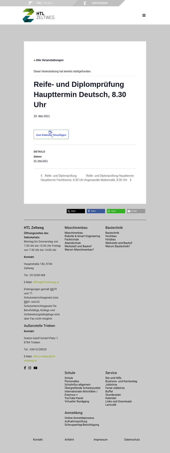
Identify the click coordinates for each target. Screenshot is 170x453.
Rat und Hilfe (113, 378)
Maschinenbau (74, 232)
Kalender (110, 398)
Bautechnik (112, 232)
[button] (76, 211)
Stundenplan (113, 394)
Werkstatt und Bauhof (78, 246)
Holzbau (110, 239)
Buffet (109, 391)
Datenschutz (132, 439)
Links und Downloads (118, 401)
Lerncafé (110, 404)
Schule (69, 378)
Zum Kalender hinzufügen (51, 135)
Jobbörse (111, 384)
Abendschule (73, 243)
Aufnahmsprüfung (76, 421)
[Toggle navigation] (144, 15)
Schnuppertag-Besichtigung (82, 424)
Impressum (101, 439)
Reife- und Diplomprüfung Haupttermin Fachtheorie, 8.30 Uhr (62, 177)
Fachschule (72, 239)
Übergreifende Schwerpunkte (82, 388)
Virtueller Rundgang (77, 401)
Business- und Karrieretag (121, 381)
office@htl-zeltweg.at (46, 282)
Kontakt (38, 439)
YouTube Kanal (74, 398)
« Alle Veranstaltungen (49, 60)
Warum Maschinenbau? (79, 249)
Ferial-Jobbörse (115, 388)
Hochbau (111, 236)
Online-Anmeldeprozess (79, 418)
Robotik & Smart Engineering (82, 236)
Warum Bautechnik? (117, 246)
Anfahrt (69, 439)
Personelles (72, 381)
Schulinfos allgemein (77, 384)
